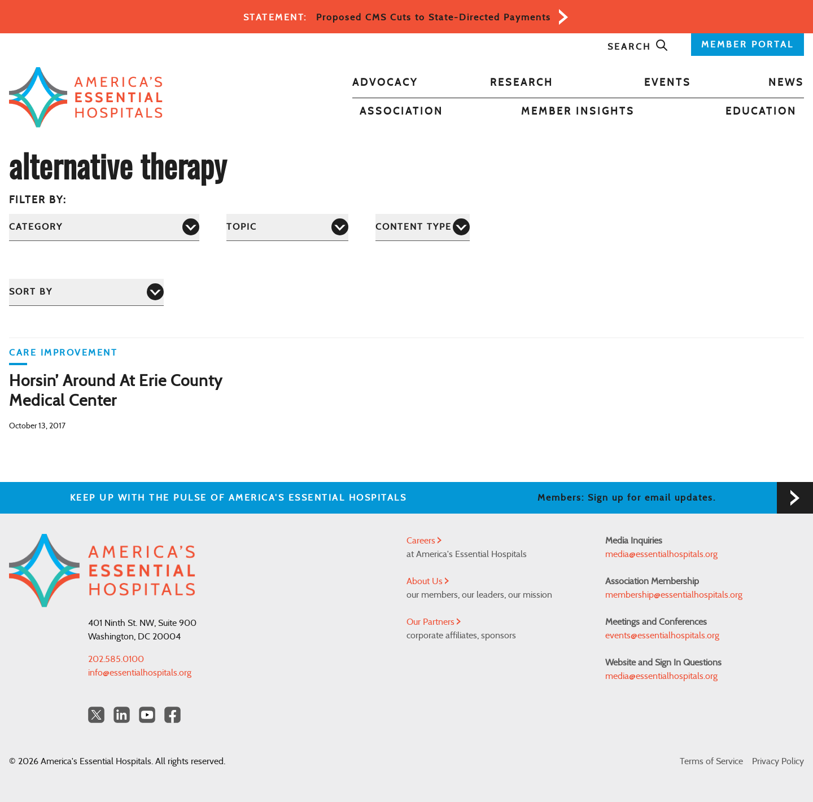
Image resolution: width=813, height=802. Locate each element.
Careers (424, 540)
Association (401, 112)
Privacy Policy (778, 761)
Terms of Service (711, 761)
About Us (427, 581)
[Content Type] (422, 227)
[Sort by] (86, 292)
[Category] (104, 227)
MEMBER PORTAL (747, 44)
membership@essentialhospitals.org (673, 594)
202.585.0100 (116, 659)
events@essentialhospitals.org (662, 635)
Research (521, 83)
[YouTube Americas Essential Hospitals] (147, 715)
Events (667, 83)
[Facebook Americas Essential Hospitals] (172, 715)
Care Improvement (63, 352)
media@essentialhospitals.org (661, 554)
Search (637, 46)
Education (761, 112)
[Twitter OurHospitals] (96, 715)
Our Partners (433, 621)
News (786, 83)
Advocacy (385, 83)
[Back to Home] (86, 97)
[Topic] (287, 227)
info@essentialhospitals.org (139, 672)
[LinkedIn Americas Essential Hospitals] (121, 715)
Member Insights (578, 112)
